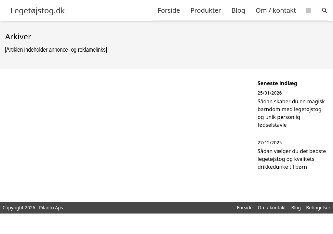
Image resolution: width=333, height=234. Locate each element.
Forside (169, 10)
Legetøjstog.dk (37, 10)
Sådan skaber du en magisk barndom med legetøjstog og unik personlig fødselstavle (291, 113)
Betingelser (318, 207)
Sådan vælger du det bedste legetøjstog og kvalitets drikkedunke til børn (292, 159)
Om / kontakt (276, 10)
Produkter (206, 10)
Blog (239, 10)
